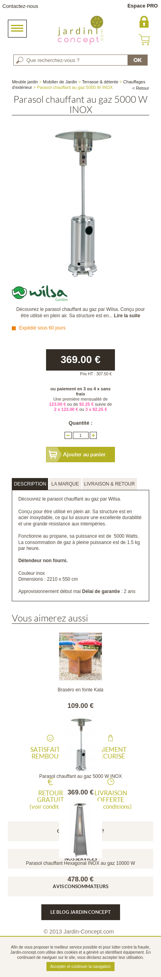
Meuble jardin (25, 81)
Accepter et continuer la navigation (80, 966)
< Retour (140, 88)
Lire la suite (127, 315)
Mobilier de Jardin (60, 81)
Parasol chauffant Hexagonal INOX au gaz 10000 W (80, 863)
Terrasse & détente (100, 81)
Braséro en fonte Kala (80, 690)
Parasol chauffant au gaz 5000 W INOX (80, 776)
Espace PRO (143, 6)
